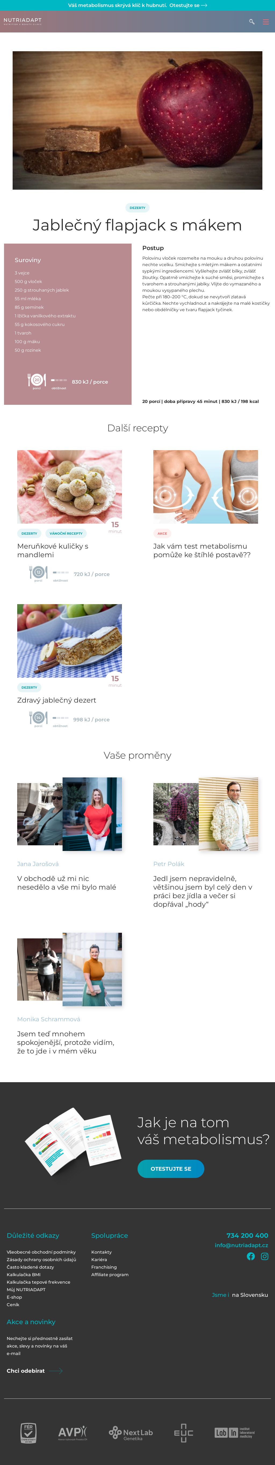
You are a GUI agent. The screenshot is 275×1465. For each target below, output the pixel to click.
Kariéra (99, 1259)
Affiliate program (110, 1274)
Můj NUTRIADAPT (26, 1289)
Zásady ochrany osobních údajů (41, 1259)
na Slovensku (250, 1295)
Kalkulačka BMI (24, 1274)
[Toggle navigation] (265, 21)
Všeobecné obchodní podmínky (41, 1252)
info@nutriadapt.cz (241, 1245)
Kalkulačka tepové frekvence (38, 1282)
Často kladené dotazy (30, 1267)
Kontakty (101, 1252)
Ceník (13, 1304)
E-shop (14, 1297)
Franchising (104, 1267)
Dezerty (137, 208)
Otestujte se (187, 5)
